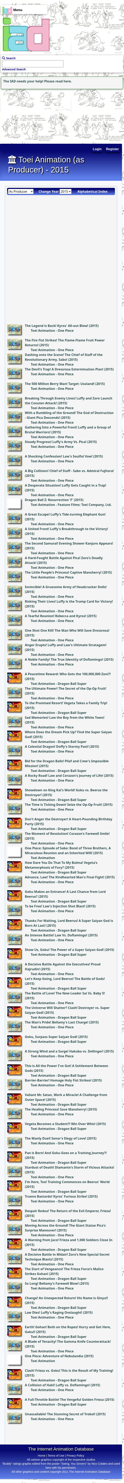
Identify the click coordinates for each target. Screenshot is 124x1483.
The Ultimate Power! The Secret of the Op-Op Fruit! (65, 688)
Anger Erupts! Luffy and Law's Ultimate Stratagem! (65, 645)
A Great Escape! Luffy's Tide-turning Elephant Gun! (65, 514)
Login (97, 149)
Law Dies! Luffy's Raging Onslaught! (53, 1312)
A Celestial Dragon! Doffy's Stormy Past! (57, 746)
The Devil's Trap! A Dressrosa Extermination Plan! (64, 369)
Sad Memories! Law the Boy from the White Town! (64, 717)
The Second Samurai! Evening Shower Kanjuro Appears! (69, 543)
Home (41, 1455)
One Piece (66, 330)
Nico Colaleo (99, 1463)
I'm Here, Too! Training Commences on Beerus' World (67, 1182)
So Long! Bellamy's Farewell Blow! (52, 1283)
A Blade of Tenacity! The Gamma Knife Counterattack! (68, 1341)
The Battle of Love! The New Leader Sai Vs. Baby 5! (65, 993)
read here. (63, 81)
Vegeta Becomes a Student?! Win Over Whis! (60, 1124)
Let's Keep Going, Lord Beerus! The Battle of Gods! (65, 979)
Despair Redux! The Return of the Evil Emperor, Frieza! (68, 1211)
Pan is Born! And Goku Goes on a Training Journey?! (66, 1153)
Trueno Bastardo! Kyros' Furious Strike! (56, 1196)
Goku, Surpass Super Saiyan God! (51, 1037)
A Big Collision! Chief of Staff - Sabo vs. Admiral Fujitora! (69, 471)
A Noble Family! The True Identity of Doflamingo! (64, 659)
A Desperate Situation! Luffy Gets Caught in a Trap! (65, 485)
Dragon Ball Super (72, 683)
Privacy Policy (75, 1455)
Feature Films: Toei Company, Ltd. (85, 504)
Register (112, 149)
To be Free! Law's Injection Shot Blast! (55, 906)
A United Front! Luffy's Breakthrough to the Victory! (66, 529)
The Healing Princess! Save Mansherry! (56, 1109)
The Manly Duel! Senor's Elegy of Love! (55, 1138)
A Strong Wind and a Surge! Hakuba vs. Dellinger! (64, 1051)
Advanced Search (14, 69)
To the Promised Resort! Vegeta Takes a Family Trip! (66, 703)
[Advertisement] (25, 115)
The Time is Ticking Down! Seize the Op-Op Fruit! (63, 804)
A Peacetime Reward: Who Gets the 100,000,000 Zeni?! (68, 674)
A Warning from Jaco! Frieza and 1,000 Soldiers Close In (68, 1240)
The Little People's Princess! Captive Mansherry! (63, 572)
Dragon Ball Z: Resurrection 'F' (49, 500)
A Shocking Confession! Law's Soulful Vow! (58, 456)
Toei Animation (43, 330)
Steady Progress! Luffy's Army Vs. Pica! (55, 442)
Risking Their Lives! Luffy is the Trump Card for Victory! (69, 601)
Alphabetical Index (92, 191)
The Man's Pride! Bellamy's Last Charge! (56, 1022)
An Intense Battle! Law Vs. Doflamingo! (56, 935)
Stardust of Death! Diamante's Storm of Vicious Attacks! (69, 1167)
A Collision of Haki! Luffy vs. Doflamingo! (57, 1385)
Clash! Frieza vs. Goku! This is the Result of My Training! (69, 1370)
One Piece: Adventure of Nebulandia (54, 1356)
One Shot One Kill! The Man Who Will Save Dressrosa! (67, 630)
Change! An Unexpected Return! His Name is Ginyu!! (66, 1298)
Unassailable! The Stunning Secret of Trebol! (60, 1414)
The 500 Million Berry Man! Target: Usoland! (60, 384)
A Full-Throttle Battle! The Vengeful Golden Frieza (64, 1399)
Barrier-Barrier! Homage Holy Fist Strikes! (58, 1080)
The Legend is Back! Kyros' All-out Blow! (56, 325)
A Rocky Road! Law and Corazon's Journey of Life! (64, 775)
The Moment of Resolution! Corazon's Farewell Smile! (67, 833)
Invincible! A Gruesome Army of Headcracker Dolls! (66, 587)
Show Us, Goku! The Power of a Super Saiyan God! (64, 949)
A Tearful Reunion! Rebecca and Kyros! (55, 616)
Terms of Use (56, 1455)
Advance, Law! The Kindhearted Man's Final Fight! (64, 877)
